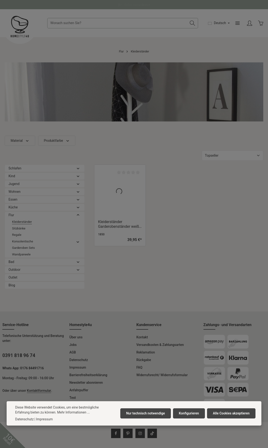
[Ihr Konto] (249, 23)
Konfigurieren (189, 413)
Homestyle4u (80, 325)
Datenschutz (78, 360)
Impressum (77, 368)
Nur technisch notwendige (146, 413)
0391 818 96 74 (18, 356)
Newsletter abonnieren (86, 383)
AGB (72, 353)
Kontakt (142, 338)
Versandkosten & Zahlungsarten (160, 345)
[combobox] (117, 23)
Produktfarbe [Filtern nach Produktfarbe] (57, 141)
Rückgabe (143, 360)
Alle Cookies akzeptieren (231, 413)
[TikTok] (152, 434)
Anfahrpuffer (78, 390)
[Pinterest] (128, 434)
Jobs (73, 345)
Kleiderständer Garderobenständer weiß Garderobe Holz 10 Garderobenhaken (118, 224)
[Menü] (237, 23)
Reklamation (145, 353)
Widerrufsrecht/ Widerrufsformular (162, 375)
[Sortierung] (232, 156)
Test (72, 398)
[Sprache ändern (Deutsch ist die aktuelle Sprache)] (218, 23)
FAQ (139, 368)
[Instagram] (140, 434)
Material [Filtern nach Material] (20, 141)
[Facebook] (116, 434)
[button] (78, 168)
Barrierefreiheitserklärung (88, 375)
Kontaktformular (39, 391)
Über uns (76, 338)
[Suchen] (192, 23)
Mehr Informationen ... (73, 412)
